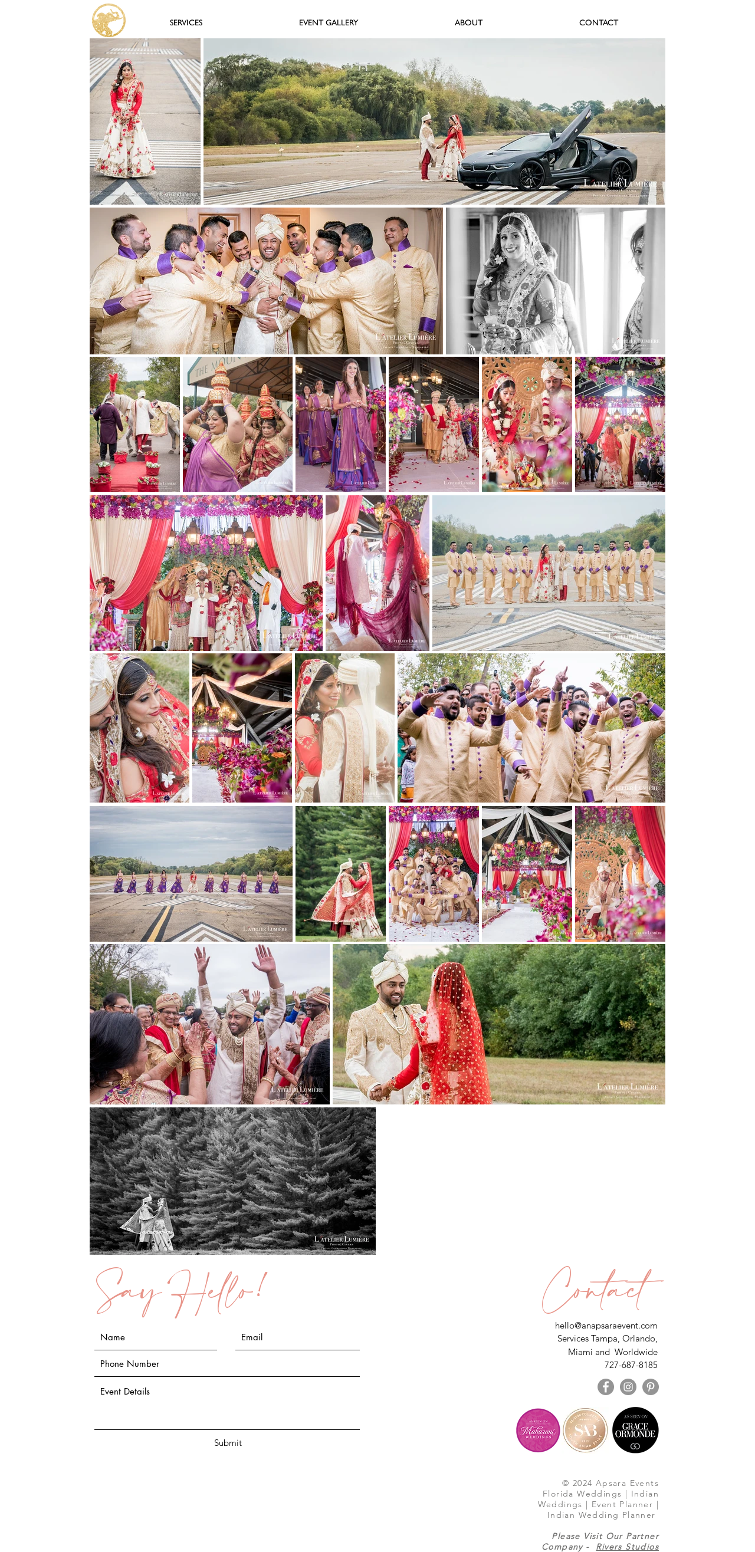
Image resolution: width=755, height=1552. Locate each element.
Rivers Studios (627, 1546)
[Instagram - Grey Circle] (628, 1387)
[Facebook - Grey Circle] (606, 1387)
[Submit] (228, 1443)
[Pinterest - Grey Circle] (650, 1387)
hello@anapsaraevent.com (606, 1325)
